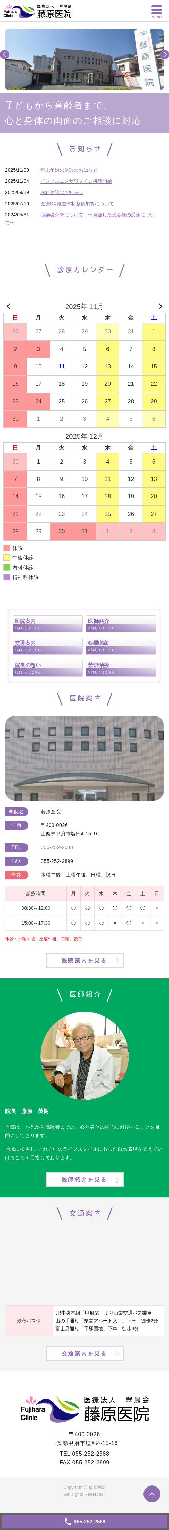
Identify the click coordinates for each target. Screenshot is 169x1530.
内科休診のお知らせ (61, 192)
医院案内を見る (84, 960)
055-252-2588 (90, 1454)
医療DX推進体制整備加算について (77, 203)
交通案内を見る (84, 1353)
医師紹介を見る (84, 1179)
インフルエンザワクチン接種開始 (76, 181)
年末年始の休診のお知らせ (69, 170)
